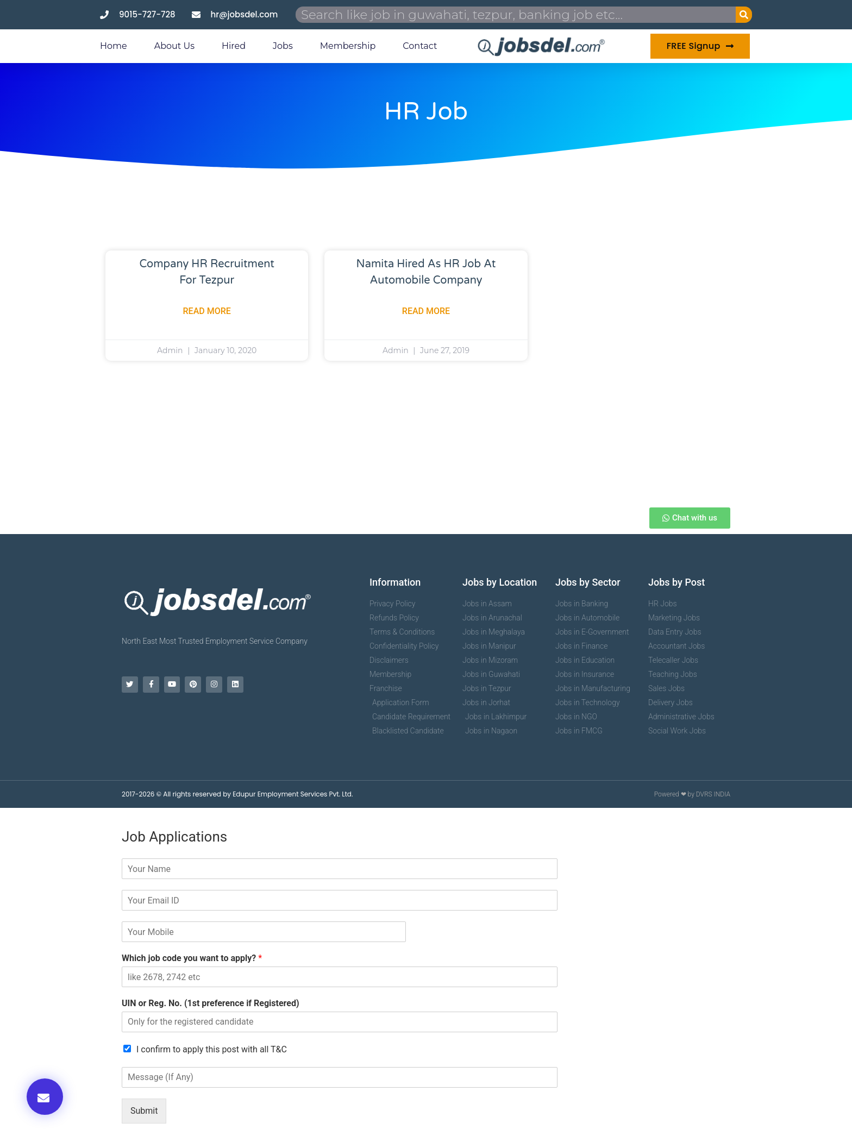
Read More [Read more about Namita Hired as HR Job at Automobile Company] (426, 311)
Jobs (283, 46)
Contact (420, 46)
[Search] (744, 15)
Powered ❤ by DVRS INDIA (692, 794)
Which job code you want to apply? (192, 958)
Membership (348, 46)
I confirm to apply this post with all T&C (211, 1049)
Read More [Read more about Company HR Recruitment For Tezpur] (207, 311)
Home (113, 46)
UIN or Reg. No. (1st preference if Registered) (210, 1003)
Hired (234, 46)
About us (174, 46)
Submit (144, 1111)
